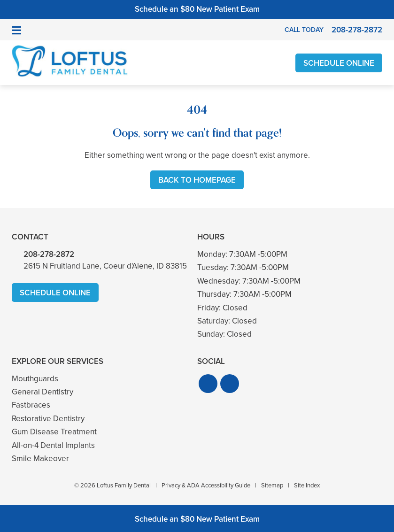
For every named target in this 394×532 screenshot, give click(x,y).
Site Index (307, 485)
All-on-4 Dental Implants (53, 445)
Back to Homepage (197, 180)
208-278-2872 (48, 254)
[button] (208, 383)
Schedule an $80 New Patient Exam (197, 9)
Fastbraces (31, 405)
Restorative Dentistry (48, 418)
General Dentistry (42, 392)
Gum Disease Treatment (54, 432)
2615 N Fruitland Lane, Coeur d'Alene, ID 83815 (105, 266)
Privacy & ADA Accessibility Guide (206, 485)
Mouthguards (35, 379)
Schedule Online (338, 63)
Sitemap (272, 485)
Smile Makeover (40, 458)
